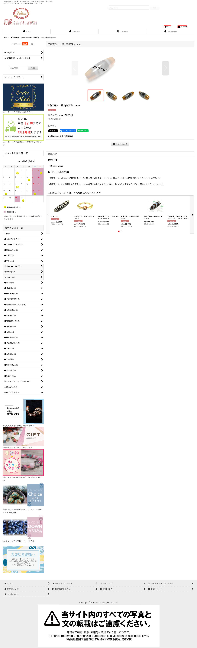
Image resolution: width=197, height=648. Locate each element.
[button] (75, 92)
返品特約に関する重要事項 (60, 180)
